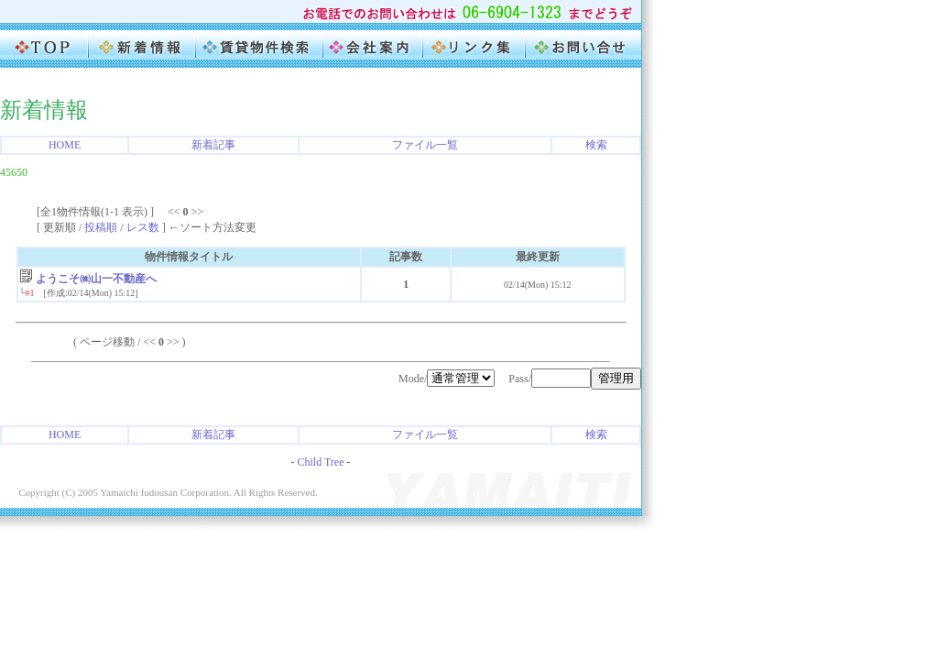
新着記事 (213, 144)
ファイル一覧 (425, 144)
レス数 (142, 227)
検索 (596, 144)
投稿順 (100, 227)
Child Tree (320, 462)
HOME (65, 144)
